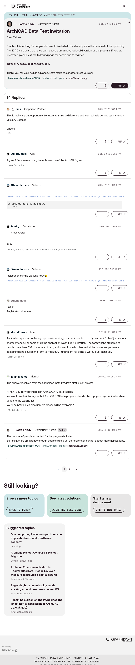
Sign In (130, 6)
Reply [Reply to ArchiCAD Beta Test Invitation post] (122, 85)
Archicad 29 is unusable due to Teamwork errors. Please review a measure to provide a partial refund (34, 570)
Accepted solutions (66, 509)
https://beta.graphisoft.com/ (29, 64)
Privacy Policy (43, 661)
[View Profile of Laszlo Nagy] (26, 24)
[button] (99, 85)
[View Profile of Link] (18, 109)
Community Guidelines (86, 661)
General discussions (21, 560)
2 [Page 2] (69, 469)
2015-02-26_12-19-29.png (26, 203)
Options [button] (127, 15)
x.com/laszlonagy (76, 78)
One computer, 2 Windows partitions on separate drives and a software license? (36, 538)
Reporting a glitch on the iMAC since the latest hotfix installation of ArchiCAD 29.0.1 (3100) (36, 603)
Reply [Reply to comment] (122, 141)
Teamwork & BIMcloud (23, 579)
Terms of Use (62, 661)
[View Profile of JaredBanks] (19, 153)
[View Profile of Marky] (15, 226)
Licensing (16, 546)
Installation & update (21, 593)
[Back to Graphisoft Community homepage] (21, 6)
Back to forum (19, 509)
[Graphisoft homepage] (119, 640)
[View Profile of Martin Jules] (19, 376)
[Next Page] (76, 469)
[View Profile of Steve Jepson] (20, 185)
